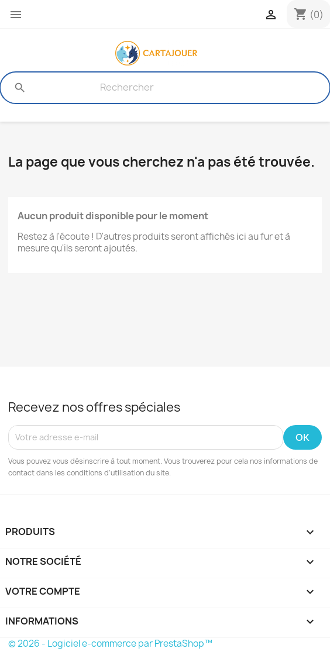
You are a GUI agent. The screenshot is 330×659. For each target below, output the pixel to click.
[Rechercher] (127, 87)
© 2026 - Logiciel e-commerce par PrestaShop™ (110, 643)
